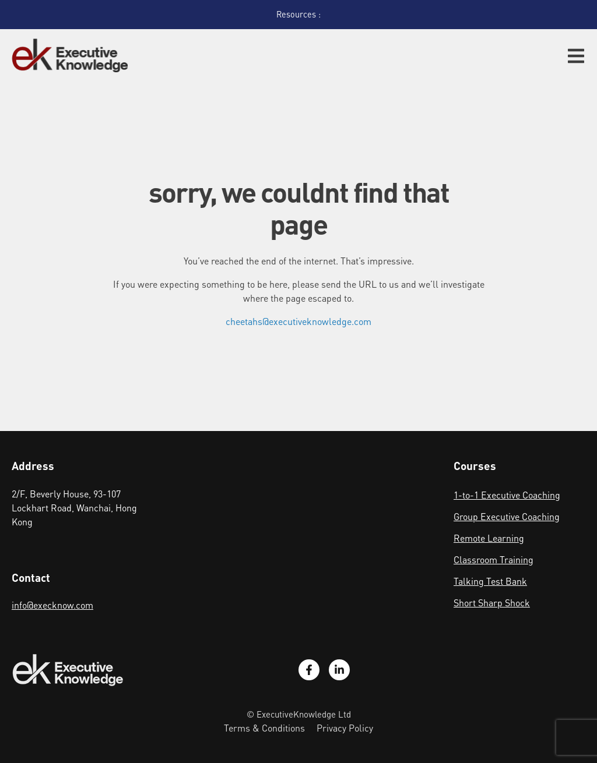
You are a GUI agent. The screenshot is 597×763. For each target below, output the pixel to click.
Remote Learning (489, 538)
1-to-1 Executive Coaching (507, 495)
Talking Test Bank (490, 581)
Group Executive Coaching (507, 516)
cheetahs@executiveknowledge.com (298, 321)
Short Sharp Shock (492, 602)
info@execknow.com (52, 605)
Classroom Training (493, 559)
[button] (576, 56)
